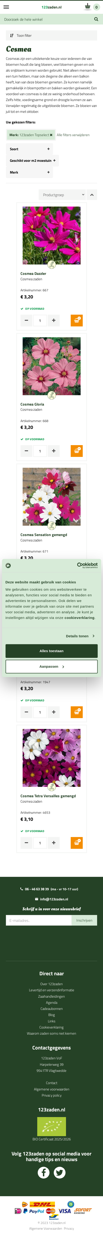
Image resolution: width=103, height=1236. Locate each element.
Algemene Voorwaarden (45, 1228)
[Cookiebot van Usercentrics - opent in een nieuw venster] (77, 565)
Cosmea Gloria (32, 404)
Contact (51, 1083)
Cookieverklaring (51, 1027)
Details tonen (77, 636)
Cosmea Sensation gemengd (44, 535)
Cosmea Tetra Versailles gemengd (48, 796)
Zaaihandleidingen (51, 996)
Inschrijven (84, 920)
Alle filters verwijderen (73, 135)
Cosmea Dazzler (33, 274)
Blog (51, 1014)
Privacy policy (52, 1095)
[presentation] (42, 940)
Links (51, 1021)
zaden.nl (51, 7)
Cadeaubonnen (52, 1008)
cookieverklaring (80, 618)
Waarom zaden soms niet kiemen (51, 1033)
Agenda (51, 1002)
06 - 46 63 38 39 (37, 889)
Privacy (69, 1228)
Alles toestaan (52, 651)
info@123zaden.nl (54, 899)
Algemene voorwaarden (51, 1089)
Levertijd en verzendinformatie (51, 990)
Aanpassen (51, 666)
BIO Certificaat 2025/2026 (52, 1139)
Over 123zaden (51, 984)
